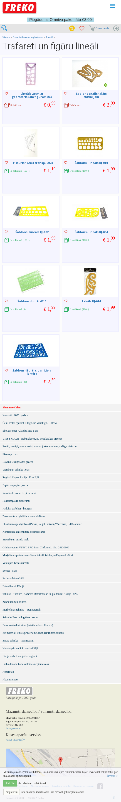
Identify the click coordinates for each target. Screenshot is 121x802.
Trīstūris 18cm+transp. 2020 (32, 163)
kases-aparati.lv (15, 739)
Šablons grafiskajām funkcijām (91, 95)
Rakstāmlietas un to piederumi (28, 37)
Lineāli (49, 37)
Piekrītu (10, 783)
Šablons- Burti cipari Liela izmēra (31, 372)
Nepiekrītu (11, 792)
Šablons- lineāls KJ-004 (91, 232)
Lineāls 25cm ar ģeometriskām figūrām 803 (32, 95)
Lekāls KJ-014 (91, 301)
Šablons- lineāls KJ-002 (32, 232)
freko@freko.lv (13, 728)
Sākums (6, 37)
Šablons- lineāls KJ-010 (91, 163)
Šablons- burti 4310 (31, 301)
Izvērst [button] (112, 775)
